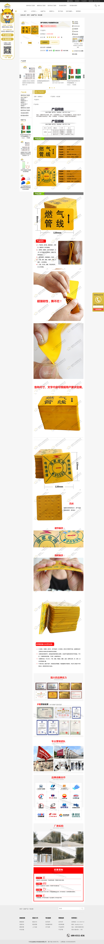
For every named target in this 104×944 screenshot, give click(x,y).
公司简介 (33, 11)
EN (99, 5)
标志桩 (40, 15)
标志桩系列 (55, 42)
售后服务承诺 (49, 924)
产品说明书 (84, 1)
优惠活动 (22, 924)
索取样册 (22, 927)
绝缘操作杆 (24, 100)
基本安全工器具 (30, 5)
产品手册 (60, 929)
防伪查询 (77, 1)
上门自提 (34, 927)
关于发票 (48, 927)
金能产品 (43, 11)
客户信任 (60, 11)
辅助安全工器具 (41, 5)
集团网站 (71, 1)
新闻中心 (51, 11)
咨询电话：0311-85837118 (78, 921)
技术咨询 (48, 921)
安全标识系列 (62, 5)
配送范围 (34, 924)
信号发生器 (24, 104)
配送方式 (34, 921)
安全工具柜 (24, 97)
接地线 (23, 99)
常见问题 (22, 929)
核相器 (23, 105)
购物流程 (22, 921)
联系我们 (78, 11)
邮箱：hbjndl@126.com (77, 924)
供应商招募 (61, 924)
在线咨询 (44, 42)
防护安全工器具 (52, 5)
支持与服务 (69, 11)
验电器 (23, 102)
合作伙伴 (60, 921)
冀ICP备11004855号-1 (53, 941)
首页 (25, 11)
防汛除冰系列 (73, 5)
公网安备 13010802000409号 (67, 941)
